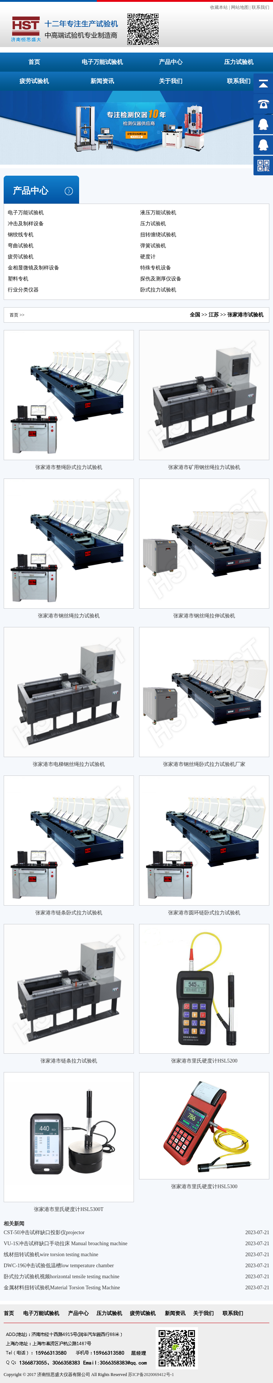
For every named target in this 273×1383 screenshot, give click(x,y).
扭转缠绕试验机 (158, 234)
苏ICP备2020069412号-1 (151, 1374)
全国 (195, 315)
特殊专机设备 (155, 267)
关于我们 (170, 81)
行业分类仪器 (23, 290)
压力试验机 (238, 62)
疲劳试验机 (34, 81)
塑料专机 (18, 279)
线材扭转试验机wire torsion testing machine (51, 1254)
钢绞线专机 (20, 234)
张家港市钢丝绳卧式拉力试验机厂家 (204, 764)
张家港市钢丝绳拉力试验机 (69, 616)
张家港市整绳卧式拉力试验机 (68, 467)
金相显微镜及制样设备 (33, 267)
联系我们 (260, 7)
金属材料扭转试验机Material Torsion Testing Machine (62, 1287)
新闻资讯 (102, 81)
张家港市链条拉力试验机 (68, 1061)
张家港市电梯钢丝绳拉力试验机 (69, 764)
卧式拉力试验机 (158, 290)
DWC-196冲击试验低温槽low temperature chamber (59, 1265)
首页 (34, 62)
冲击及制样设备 (26, 223)
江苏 (214, 315)
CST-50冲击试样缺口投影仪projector (44, 1232)
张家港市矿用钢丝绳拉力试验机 (204, 467)
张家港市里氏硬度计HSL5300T (68, 1209)
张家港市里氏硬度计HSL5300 (204, 1186)
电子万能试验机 (102, 62)
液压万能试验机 (158, 212)
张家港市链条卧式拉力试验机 (68, 913)
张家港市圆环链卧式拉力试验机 (204, 913)
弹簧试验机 (153, 245)
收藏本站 (219, 7)
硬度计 (148, 256)
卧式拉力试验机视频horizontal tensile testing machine (62, 1276)
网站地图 (240, 7)
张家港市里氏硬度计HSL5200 (204, 1061)
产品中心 (170, 62)
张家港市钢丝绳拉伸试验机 (204, 616)
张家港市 (237, 315)
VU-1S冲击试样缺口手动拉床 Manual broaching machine (65, 1243)
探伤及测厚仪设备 (160, 279)
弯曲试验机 (20, 245)
